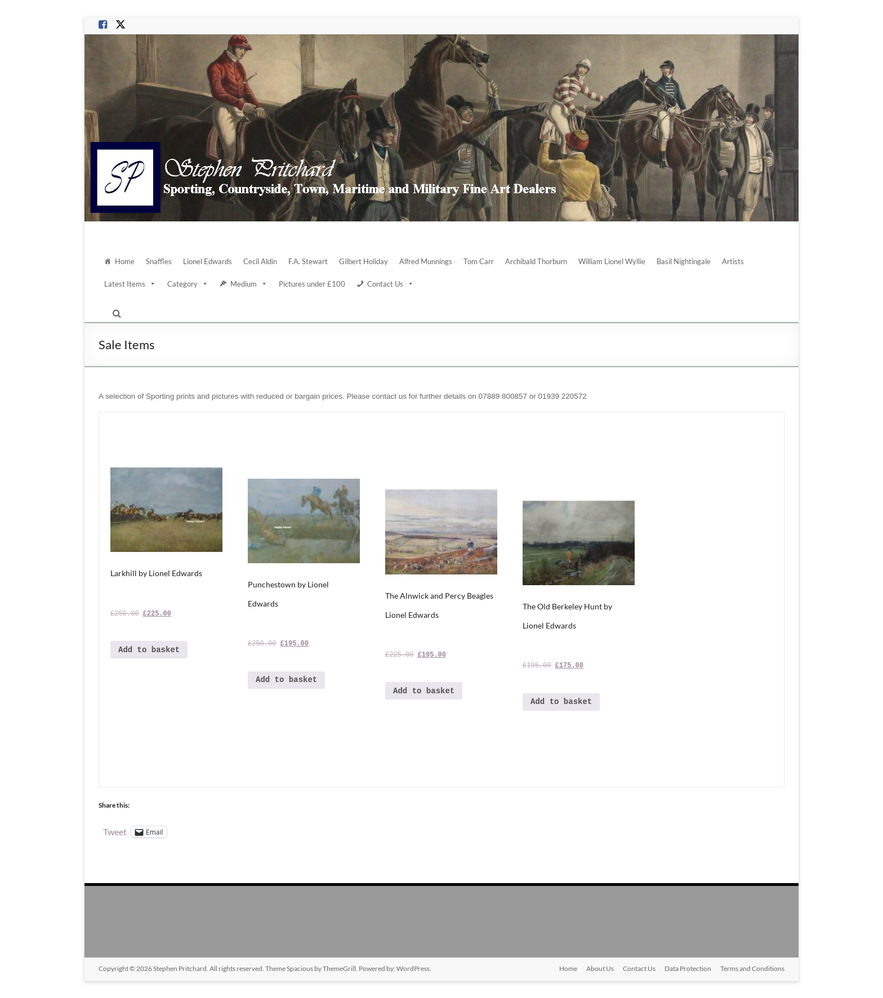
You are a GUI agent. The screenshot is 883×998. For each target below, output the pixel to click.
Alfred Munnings (425, 261)
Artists (733, 261)
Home (125, 261)
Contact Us (390, 284)
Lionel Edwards (207, 261)
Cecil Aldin (260, 261)
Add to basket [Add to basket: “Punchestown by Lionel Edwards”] (286, 679)
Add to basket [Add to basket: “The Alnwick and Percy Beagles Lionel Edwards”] (423, 691)
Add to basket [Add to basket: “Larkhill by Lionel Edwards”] (149, 649)
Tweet (115, 831)
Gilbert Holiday (363, 261)
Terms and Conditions (752, 968)
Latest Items (130, 284)
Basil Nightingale (684, 261)
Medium (248, 284)
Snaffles (159, 261)
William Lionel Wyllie (611, 261)
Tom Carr (478, 261)
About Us (600, 968)
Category (187, 284)
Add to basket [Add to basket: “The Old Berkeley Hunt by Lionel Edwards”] (561, 701)
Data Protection (688, 968)
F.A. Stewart (308, 261)
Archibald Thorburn (536, 261)
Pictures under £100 (312, 283)
